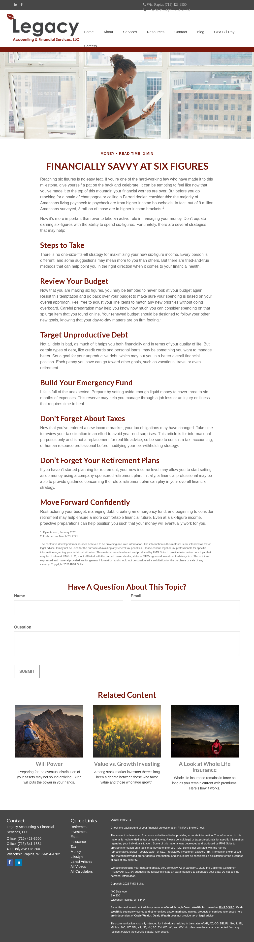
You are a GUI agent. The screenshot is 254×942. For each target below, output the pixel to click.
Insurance (78, 841)
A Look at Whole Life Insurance (205, 766)
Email (136, 596)
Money (76, 851)
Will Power (49, 763)
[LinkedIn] (15, 4)
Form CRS (124, 819)
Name (19, 596)
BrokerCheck (197, 827)
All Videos (78, 866)
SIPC (231, 907)
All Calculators (82, 871)
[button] (108, 22)
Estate (76, 836)
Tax (73, 846)
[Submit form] (27, 671)
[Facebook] (22, 4)
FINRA (223, 907)
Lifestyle (77, 856)
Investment (79, 832)
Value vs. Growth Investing (127, 763)
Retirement (79, 827)
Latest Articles (81, 861)
